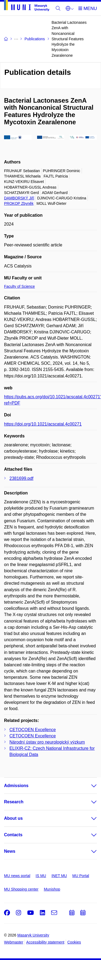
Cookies (74, 942)
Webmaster (13, 942)
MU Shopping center (21, 889)
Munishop (52, 889)
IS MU (41, 876)
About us (13, 818)
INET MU (59, 876)
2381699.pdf (21, 478)
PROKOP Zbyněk (18, 203)
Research (13, 802)
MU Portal (80, 876)
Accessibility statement (45, 942)
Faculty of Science (19, 286)
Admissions (16, 785)
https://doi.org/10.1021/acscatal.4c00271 (43, 424)
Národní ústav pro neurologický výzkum (47, 742)
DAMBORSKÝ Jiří (19, 198)
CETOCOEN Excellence (32, 729)
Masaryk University (33, 935)
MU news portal (17, 876)
